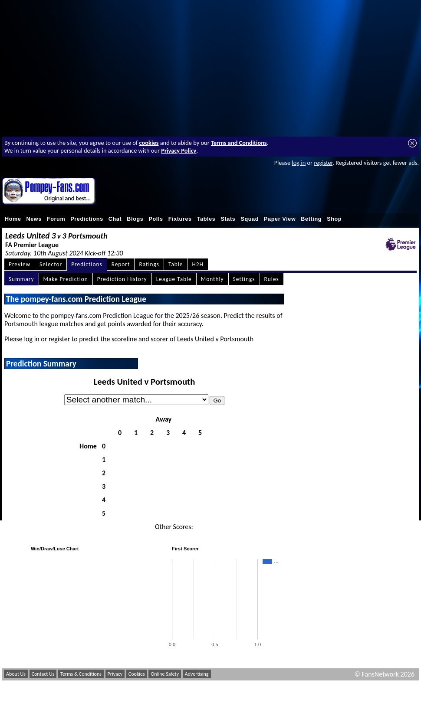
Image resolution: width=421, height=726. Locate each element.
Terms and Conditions (239, 143)
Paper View (280, 219)
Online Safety (165, 674)
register (323, 163)
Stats (227, 219)
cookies (149, 143)
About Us (16, 674)
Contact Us (43, 674)
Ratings (149, 264)
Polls (155, 219)
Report (121, 264)
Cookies (136, 674)
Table (175, 264)
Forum (56, 219)
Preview (19, 264)
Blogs (135, 219)
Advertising (197, 674)
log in (299, 163)
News (34, 219)
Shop (334, 219)
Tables (206, 219)
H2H (197, 264)
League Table (174, 279)
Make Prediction (65, 279)
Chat (115, 219)
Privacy (115, 674)
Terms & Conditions (81, 674)
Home (13, 219)
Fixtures (180, 219)
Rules (271, 279)
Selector (50, 264)
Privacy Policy (178, 150)
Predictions (86, 219)
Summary (21, 279)
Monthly (212, 279)
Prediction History (122, 279)
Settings (244, 279)
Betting (311, 219)
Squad (249, 219)
